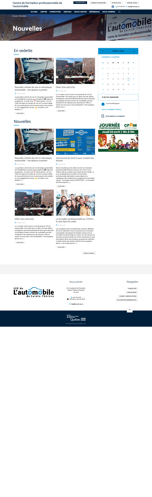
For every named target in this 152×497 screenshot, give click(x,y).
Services (67, 11)
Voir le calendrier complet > (113, 110)
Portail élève (132, 3)
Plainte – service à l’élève (126, 299)
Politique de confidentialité (125, 303)
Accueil (34, 11)
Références (94, 11)
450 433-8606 (81, 301)
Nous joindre (108, 11)
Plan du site (116, 3)
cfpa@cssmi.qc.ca (133, 7)
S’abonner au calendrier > (112, 57)
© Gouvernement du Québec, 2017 (76, 325)
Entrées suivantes (88, 255)
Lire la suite (20, 114)
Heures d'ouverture (98, 3)
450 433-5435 (121, 6)
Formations (55, 11)
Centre (43, 11)
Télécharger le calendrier (114, 117)
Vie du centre (80, 11)
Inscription (80, 2)
